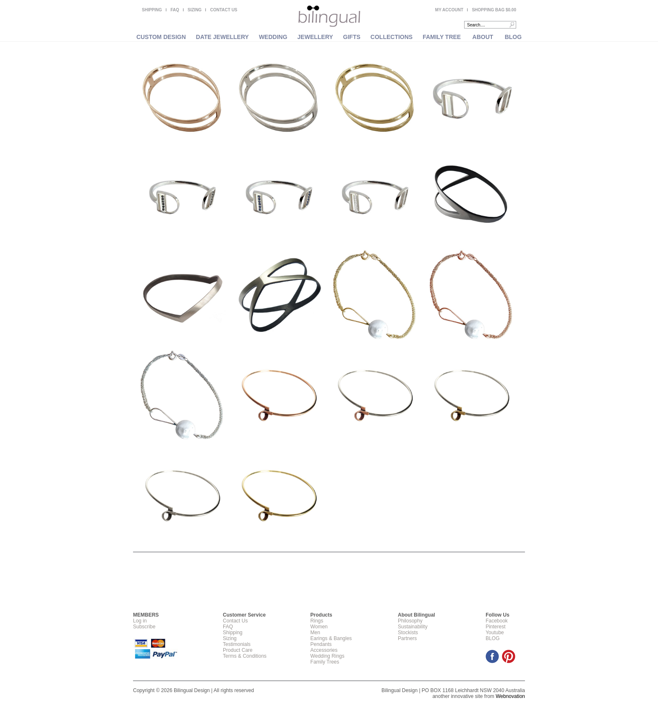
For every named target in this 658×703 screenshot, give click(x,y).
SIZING (194, 10)
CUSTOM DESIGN (161, 37)
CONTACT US (224, 10)
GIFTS (351, 37)
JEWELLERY (315, 37)
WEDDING (273, 37)
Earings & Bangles (331, 638)
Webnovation (510, 696)
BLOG (513, 37)
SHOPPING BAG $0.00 (494, 10)
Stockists (408, 632)
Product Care (238, 650)
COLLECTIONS (392, 37)
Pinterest (495, 627)
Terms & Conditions (244, 656)
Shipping (233, 632)
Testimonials (237, 644)
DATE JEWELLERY (222, 37)
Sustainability (413, 627)
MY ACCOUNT (449, 10)
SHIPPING (152, 10)
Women (319, 627)
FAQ (174, 10)
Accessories (324, 650)
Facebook (497, 621)
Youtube (495, 632)
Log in (140, 621)
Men (315, 632)
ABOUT (483, 37)
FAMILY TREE (442, 37)
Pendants (321, 644)
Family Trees (325, 662)
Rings (317, 621)
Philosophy (410, 621)
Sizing (230, 638)
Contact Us (235, 621)
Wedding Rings (328, 656)
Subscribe (144, 627)
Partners (407, 638)
